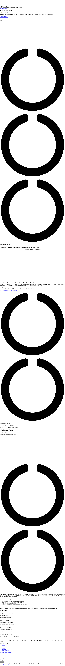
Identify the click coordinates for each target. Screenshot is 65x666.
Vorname (1, 659)
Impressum (4, 649)
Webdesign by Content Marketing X (6, 652)
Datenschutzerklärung (5, 650)
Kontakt (3, 645)
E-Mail (1, 660)
